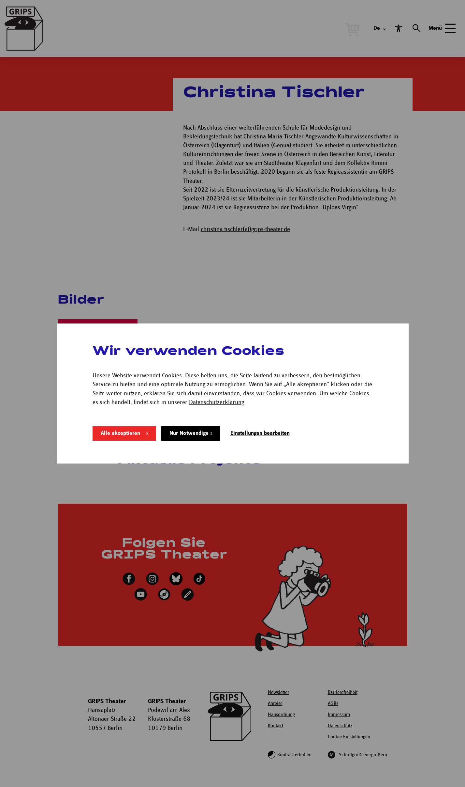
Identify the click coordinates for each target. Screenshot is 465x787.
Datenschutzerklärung (216, 402)
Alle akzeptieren (120, 433)
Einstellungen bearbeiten (260, 433)
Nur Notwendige (189, 433)
